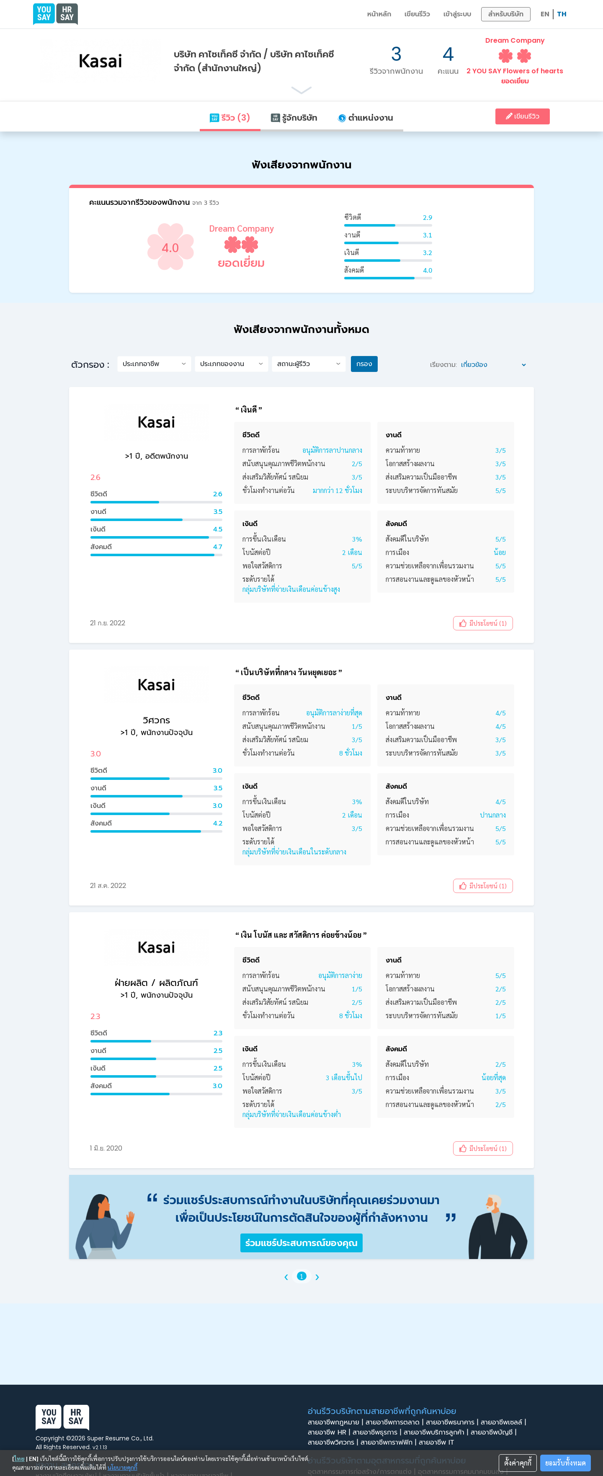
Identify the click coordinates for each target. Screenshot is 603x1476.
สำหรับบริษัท (505, 14)
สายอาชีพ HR (330, 1432)
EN (545, 14)
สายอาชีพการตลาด (396, 1422)
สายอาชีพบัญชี (495, 1432)
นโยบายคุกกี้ (122, 1467)
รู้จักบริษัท (294, 118)
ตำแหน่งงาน (365, 118)
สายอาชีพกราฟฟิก (390, 1442)
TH (562, 14)
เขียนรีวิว (417, 14)
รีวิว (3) (230, 118)
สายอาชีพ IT (439, 1442)
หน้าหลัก (379, 14)
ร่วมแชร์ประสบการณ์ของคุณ (301, 1242)
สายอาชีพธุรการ (378, 1432)
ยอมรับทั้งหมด (565, 1462)
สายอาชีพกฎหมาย (337, 1422)
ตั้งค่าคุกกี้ (517, 1462)
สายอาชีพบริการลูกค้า (437, 1432)
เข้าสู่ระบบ (457, 14)
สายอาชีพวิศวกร (334, 1442)
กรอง (364, 364)
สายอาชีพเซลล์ (504, 1422)
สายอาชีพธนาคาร (453, 1422)
